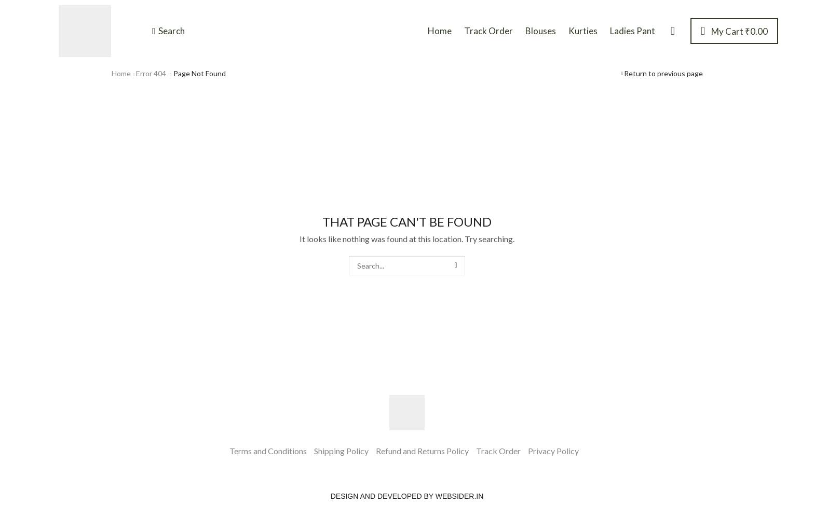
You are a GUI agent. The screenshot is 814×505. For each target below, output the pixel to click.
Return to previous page (663, 73)
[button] (168, 31)
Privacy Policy (553, 451)
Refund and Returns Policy (422, 451)
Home (121, 73)
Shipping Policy (341, 451)
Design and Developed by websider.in (407, 496)
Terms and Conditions (268, 451)
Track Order (498, 451)
